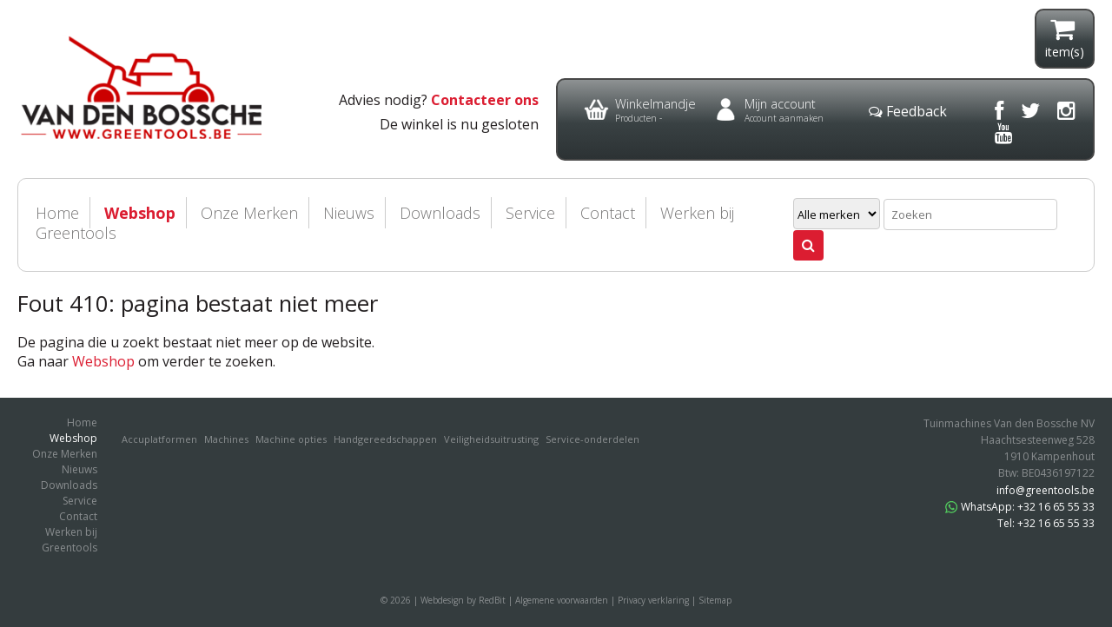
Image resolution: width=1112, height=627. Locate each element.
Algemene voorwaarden (561, 600)
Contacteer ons (485, 99)
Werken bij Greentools (69, 540)
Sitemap (714, 600)
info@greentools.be (1045, 490)
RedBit (492, 600)
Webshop (139, 212)
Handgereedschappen (385, 439)
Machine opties (291, 439)
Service (530, 212)
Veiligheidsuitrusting (491, 439)
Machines (226, 439)
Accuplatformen (159, 439)
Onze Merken (249, 212)
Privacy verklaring (653, 600)
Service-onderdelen (592, 439)
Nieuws (348, 212)
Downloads (440, 212)
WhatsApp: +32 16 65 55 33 (1020, 506)
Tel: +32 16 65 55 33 (1046, 523)
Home (82, 422)
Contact (607, 212)
